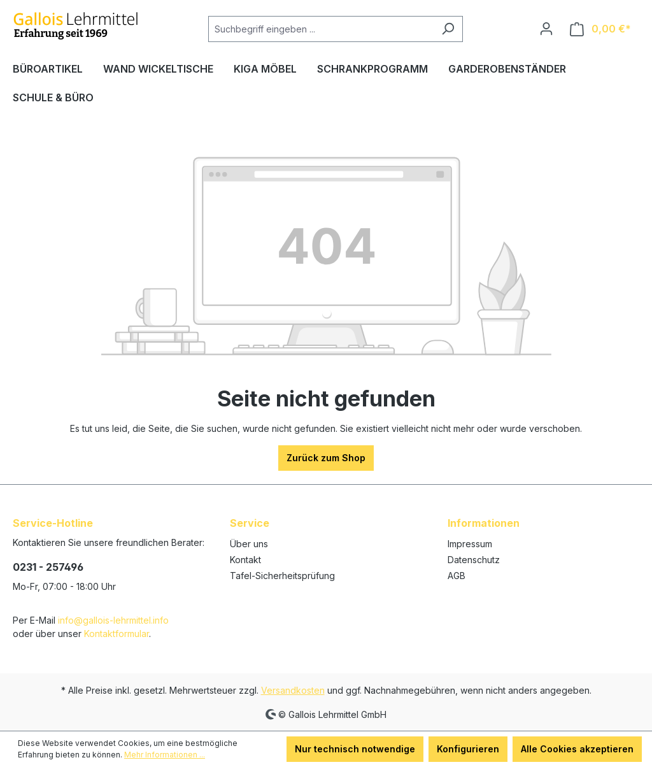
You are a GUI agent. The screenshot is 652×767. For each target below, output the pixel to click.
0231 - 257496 (48, 567)
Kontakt (245, 559)
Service (249, 523)
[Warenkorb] (600, 29)
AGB (456, 575)
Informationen (484, 523)
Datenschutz (474, 559)
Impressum (470, 543)
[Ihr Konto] (546, 28)
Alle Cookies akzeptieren (577, 748)
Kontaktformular (116, 633)
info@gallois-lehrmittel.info (113, 620)
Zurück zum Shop (326, 457)
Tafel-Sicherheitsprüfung (282, 575)
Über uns (249, 543)
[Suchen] (448, 29)
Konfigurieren (468, 748)
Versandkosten (293, 690)
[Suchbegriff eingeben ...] (321, 29)
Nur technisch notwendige (355, 748)
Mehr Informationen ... (164, 754)
